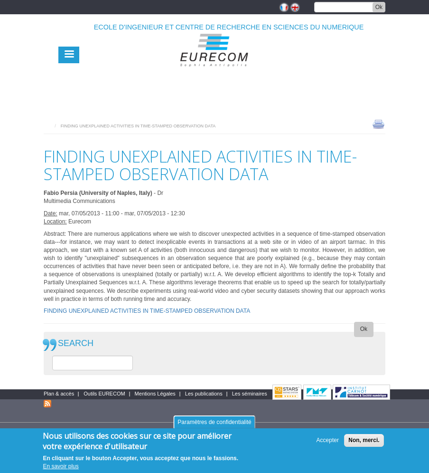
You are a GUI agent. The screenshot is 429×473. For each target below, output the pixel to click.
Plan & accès (59, 393)
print (378, 123)
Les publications (204, 393)
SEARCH (75, 343)
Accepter (328, 440)
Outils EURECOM (104, 393)
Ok (378, 7)
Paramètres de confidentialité (214, 422)
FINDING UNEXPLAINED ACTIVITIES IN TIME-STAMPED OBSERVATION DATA (147, 311)
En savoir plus (60, 466)
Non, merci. (363, 440)
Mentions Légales (155, 393)
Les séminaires (249, 393)
